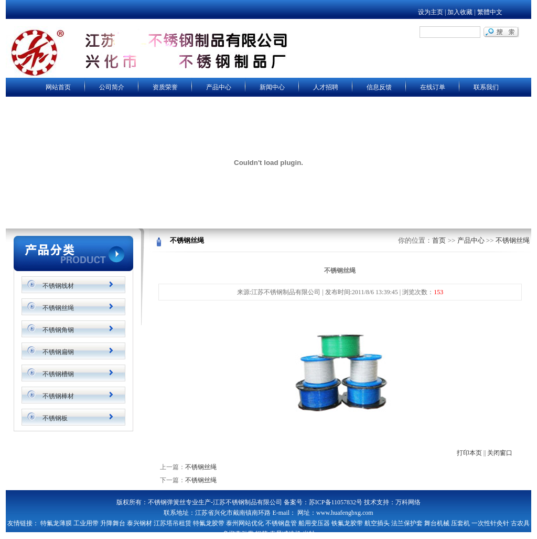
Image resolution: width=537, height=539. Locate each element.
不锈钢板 (55, 418)
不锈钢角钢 (58, 330)
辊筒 (261, 533)
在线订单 (432, 87)
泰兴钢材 (139, 523)
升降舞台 (112, 523)
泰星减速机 (285, 533)
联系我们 (486, 87)
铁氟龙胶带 (347, 523)
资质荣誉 (165, 87)
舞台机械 (436, 523)
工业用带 (86, 523)
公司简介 (111, 87)
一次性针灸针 (490, 523)
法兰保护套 (407, 523)
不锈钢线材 (58, 285)
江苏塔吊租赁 (172, 523)
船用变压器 (314, 523)
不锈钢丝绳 (58, 308)
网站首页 (58, 87)
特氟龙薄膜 (56, 523)
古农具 (520, 523)
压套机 (460, 523)
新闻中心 (272, 87)
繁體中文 (489, 12)
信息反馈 (379, 87)
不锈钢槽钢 (58, 374)
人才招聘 (325, 87)
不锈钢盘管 (281, 523)
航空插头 (377, 523)
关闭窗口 (499, 453)
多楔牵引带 (238, 533)
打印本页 (469, 453)
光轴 (309, 533)
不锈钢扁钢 (58, 352)
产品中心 (218, 87)
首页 (439, 240)
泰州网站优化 (245, 523)
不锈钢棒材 (58, 396)
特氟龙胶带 (208, 523)
